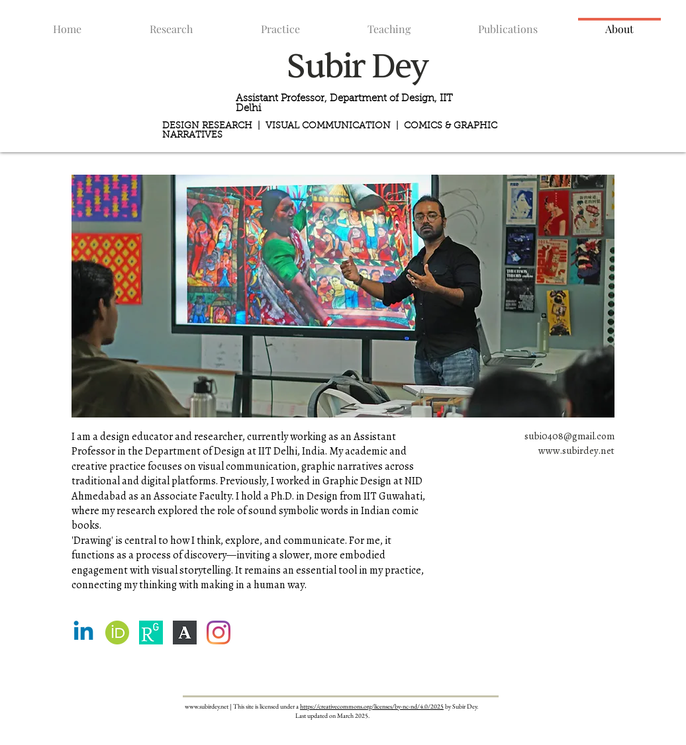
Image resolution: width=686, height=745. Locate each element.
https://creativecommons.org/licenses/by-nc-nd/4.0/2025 (372, 706)
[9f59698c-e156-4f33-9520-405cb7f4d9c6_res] (151, 632)
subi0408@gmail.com (569, 436)
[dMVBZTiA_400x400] (185, 632)
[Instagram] (218, 632)
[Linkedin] (83, 632)
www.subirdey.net (576, 450)
